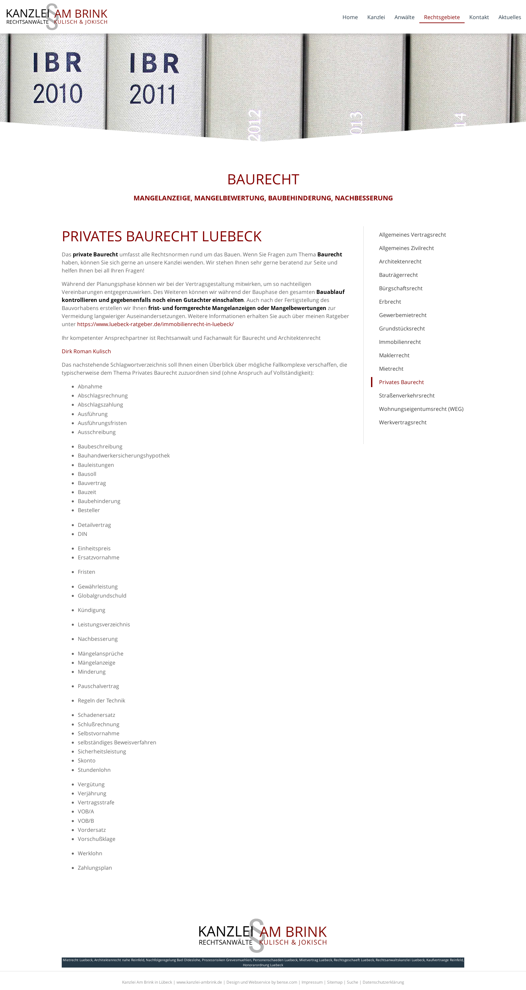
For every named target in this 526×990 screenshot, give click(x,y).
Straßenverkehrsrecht (407, 395)
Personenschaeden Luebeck (275, 959)
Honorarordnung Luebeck (263, 965)
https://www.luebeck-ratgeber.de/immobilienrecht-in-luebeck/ (155, 324)
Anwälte (404, 17)
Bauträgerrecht (398, 275)
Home (350, 17)
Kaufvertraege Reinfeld (444, 959)
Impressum (312, 982)
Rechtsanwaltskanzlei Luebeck (400, 959)
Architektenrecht (400, 261)
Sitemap (335, 982)
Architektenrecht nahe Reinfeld (119, 959)
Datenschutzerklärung (383, 982)
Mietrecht (391, 368)
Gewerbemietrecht (403, 315)
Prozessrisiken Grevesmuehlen (226, 959)
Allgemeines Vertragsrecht (412, 234)
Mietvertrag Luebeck (315, 959)
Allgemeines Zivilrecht (406, 248)
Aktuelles (509, 17)
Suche (352, 982)
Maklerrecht (394, 355)
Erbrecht (390, 301)
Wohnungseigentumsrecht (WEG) (421, 409)
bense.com (287, 982)
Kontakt (479, 17)
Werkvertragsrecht (403, 422)
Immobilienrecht (400, 342)
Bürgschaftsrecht (401, 288)
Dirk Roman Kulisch (86, 351)
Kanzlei (376, 17)
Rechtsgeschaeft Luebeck (354, 959)
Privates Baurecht (401, 382)
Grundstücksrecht (402, 328)
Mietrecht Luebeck (78, 959)
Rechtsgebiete (442, 17)
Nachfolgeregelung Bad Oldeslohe (173, 959)
